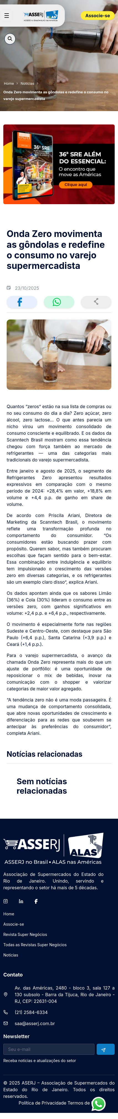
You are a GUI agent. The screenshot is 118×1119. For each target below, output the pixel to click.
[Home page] (43, 15)
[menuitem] (8, 916)
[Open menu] (6, 15)
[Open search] (10, 38)
